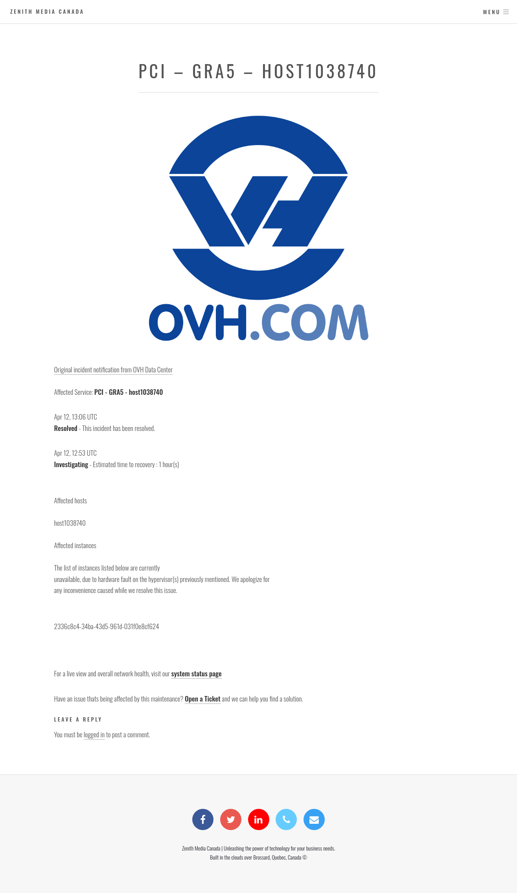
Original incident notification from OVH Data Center (113, 369)
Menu (492, 11)
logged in (94, 734)
